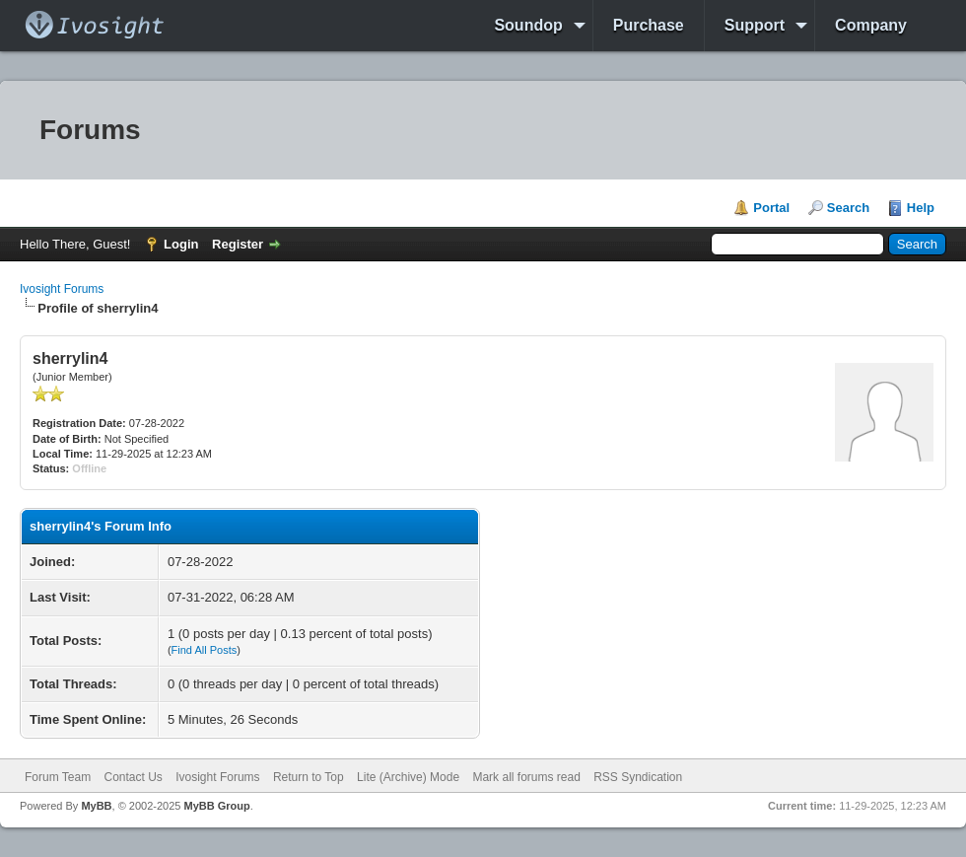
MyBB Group (216, 806)
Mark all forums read (526, 777)
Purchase (648, 25)
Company (871, 25)
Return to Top (308, 777)
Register (237, 244)
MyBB (96, 806)
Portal (771, 207)
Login (181, 244)
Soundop (528, 25)
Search (848, 207)
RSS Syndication (637, 777)
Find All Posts (205, 650)
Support (754, 25)
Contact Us (133, 777)
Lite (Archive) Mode (408, 777)
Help (920, 207)
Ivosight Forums (62, 289)
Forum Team (58, 777)
